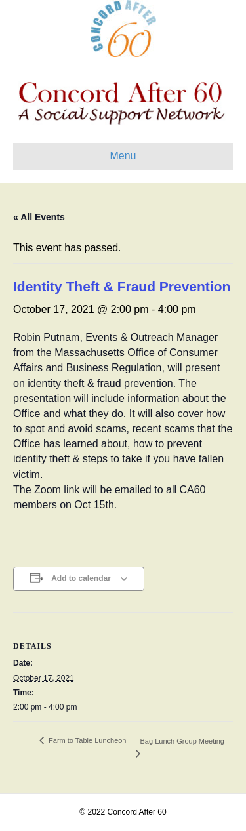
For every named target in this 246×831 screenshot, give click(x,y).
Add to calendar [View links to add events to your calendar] (81, 578)
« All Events (39, 217)
